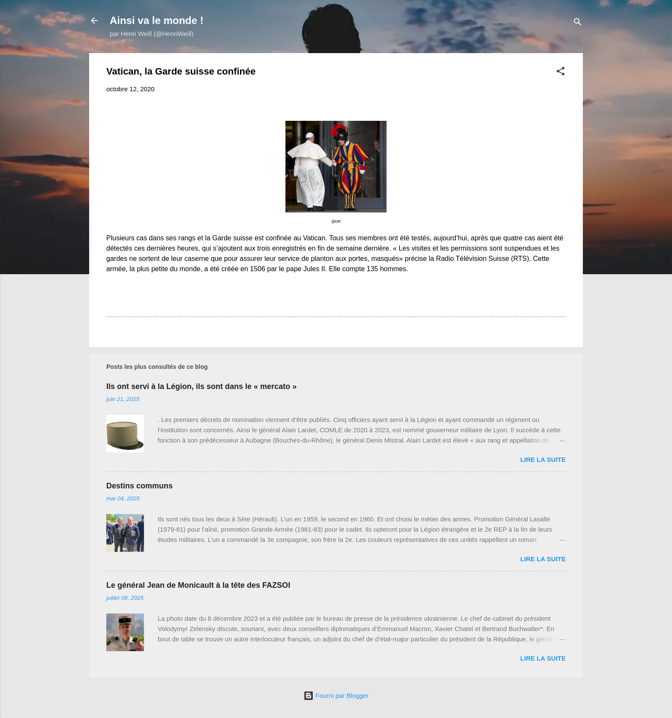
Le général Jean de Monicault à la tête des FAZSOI (198, 585)
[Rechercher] (578, 23)
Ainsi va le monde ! (157, 20)
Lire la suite (543, 459)
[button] (560, 72)
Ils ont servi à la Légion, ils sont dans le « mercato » (201, 386)
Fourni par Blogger (336, 695)
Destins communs (139, 486)
